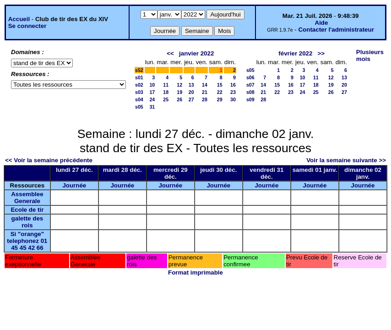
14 (204, 85)
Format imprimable (195, 272)
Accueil (19, 19)
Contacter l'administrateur (336, 29)
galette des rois (27, 222)
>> (321, 53)
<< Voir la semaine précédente (48, 160)
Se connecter (27, 25)
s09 (250, 99)
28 (204, 99)
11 (165, 85)
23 (233, 92)
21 (204, 92)
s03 (139, 92)
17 (152, 92)
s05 (139, 107)
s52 (139, 70)
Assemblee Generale (27, 197)
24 (152, 99)
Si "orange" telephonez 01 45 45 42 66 (27, 241)
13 (191, 85)
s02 (139, 85)
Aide (321, 22)
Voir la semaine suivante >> (346, 160)
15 (220, 85)
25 (165, 99)
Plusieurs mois (370, 55)
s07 (250, 85)
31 (152, 107)
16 (233, 85)
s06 (250, 77)
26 (179, 99)
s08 (250, 92)
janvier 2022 (196, 53)
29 (220, 99)
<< (170, 53)
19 (179, 92)
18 (165, 92)
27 (191, 99)
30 (233, 99)
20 (191, 92)
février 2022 (295, 53)
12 (179, 85)
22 (220, 92)
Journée (74, 185)
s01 (139, 77)
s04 (139, 99)
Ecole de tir (27, 209)
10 (152, 85)
